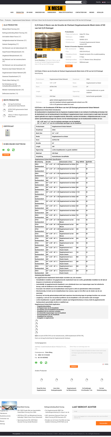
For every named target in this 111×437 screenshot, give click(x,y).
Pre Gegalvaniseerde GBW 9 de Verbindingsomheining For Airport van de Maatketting (57, 412)
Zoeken (84, 2)
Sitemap (2, 423)
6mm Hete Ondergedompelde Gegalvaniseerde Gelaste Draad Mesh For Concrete (56, 389)
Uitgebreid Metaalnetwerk (10, 56)
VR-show (29, 12)
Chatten (68, 66)
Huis (11, 12)
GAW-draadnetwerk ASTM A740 (74, 335)
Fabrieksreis (51, 12)
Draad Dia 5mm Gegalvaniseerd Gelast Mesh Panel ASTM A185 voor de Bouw (41, 389)
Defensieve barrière (8, 93)
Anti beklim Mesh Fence (10, 37)
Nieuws (91, 12)
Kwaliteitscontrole (66, 12)
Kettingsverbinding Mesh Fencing (13, 33)
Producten (20, 12)
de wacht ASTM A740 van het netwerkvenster (51, 335)
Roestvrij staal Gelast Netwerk (12, 69)
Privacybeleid (16, 433)
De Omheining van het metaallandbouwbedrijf (9, 85)
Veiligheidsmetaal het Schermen (12, 40)
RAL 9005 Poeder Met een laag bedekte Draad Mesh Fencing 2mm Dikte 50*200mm (29, 412)
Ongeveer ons (40, 12)
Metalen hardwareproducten (11, 90)
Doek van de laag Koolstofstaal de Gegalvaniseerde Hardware (52, 338)
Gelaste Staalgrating (9, 44)
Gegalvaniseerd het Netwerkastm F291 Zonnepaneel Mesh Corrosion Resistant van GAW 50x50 (71, 389)
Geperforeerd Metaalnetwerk (11, 52)
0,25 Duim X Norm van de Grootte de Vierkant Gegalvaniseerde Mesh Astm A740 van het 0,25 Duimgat (47, 62)
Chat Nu (98, 2)
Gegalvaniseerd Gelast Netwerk (21, 20)
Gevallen (100, 12)
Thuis (1, 20)
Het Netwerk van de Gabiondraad (13, 48)
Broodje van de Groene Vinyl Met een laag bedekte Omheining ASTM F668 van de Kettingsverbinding (57, 421)
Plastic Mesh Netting (9, 80)
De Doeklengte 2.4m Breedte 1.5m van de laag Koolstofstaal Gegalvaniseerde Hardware (86, 389)
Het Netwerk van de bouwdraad (12, 65)
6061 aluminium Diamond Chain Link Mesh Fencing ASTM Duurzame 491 (56, 416)
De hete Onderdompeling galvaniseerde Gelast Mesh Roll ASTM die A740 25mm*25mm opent (102, 389)
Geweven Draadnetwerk (10, 76)
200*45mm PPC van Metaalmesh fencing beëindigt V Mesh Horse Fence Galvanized (30, 416)
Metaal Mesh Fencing (9, 29)
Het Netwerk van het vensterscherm (14, 59)
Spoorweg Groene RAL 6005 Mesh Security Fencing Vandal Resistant (28, 421)
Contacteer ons (81, 12)
